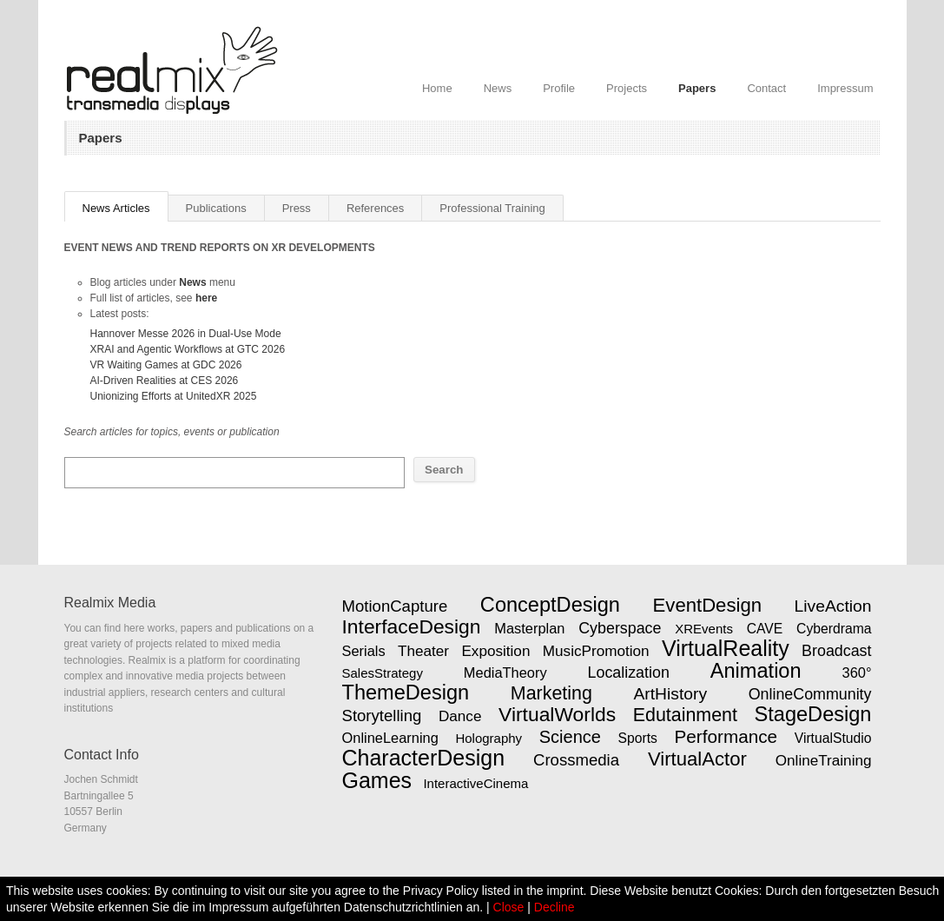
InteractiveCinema (475, 783)
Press (296, 208)
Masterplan (529, 628)
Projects (626, 88)
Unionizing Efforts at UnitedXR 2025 (173, 396)
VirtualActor (697, 759)
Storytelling (382, 715)
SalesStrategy (382, 673)
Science (570, 736)
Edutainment (685, 715)
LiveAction (833, 606)
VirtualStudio (833, 738)
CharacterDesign (423, 757)
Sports (637, 738)
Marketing (551, 693)
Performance (726, 736)
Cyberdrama (833, 628)
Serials (364, 651)
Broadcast (836, 650)
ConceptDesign (550, 604)
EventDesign (707, 605)
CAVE (765, 628)
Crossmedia (576, 760)
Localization (629, 672)
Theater (423, 650)
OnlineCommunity (810, 694)
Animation (756, 670)
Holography (488, 738)
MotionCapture (395, 606)
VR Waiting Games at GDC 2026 (166, 365)
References (375, 208)
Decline (554, 907)
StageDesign (813, 714)
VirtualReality (725, 648)
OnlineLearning (390, 737)
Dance (460, 716)
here (206, 298)
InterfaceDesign (411, 626)
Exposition (495, 650)
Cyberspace (619, 628)
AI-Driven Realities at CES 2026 (164, 380)
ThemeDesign (406, 692)
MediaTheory (505, 672)
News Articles (116, 208)
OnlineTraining (824, 760)
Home (437, 88)
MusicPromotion (596, 650)
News (498, 88)
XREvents (704, 628)
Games (377, 780)
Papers (697, 88)
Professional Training (492, 208)
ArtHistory (670, 694)
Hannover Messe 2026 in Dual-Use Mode (185, 334)
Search (444, 469)
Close (509, 907)
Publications (216, 208)
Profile (559, 88)
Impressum (845, 88)
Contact (766, 88)
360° (857, 672)
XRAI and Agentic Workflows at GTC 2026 (188, 349)
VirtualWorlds (557, 714)
